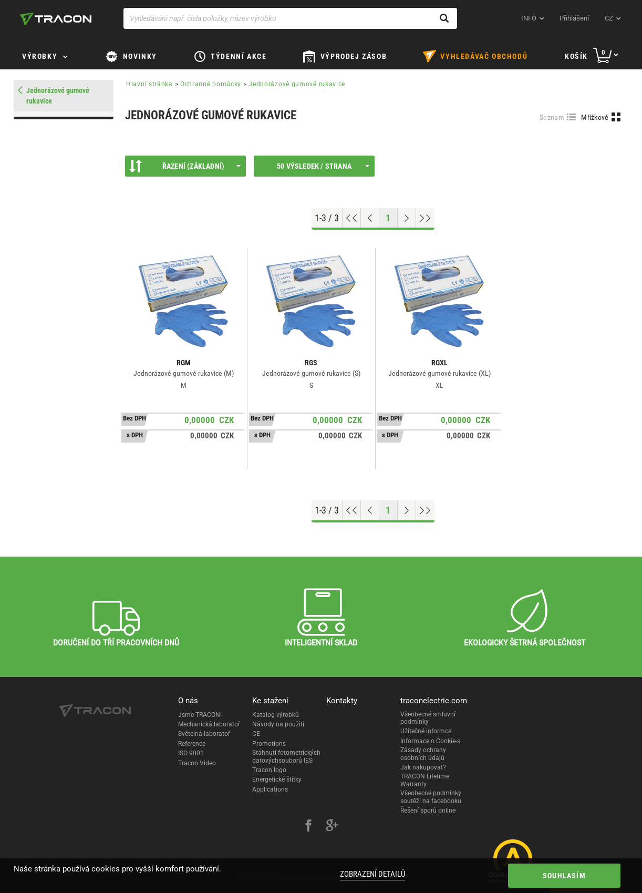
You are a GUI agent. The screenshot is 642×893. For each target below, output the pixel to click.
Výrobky (39, 56)
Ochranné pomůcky (210, 84)
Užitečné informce (425, 731)
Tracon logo (269, 770)
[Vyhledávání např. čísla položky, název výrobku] (290, 18)
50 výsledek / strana (323, 166)
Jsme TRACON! (200, 714)
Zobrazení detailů (372, 874)
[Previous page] (370, 218)
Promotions (269, 743)
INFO (528, 18)
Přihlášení (574, 18)
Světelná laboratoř (204, 733)
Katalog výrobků (275, 714)
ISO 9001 (191, 753)
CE (256, 733)
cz (609, 18)
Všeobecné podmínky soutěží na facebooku (430, 796)
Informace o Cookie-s (430, 741)
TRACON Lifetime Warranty (424, 780)
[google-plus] (332, 827)
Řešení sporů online (427, 810)
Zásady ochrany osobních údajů (423, 753)
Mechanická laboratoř (209, 724)
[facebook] (308, 827)
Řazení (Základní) (185, 166)
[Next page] (407, 218)
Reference (191, 743)
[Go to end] (425, 218)
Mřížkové (594, 117)
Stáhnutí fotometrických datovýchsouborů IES (286, 756)
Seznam (552, 117)
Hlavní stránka (149, 84)
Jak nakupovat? (423, 767)
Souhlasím (564, 875)
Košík (576, 56)
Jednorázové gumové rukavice (296, 84)
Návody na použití (278, 724)
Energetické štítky (277, 779)
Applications (270, 789)
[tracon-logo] (56, 19)
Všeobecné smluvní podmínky (427, 718)
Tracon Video (197, 763)
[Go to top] (352, 218)
